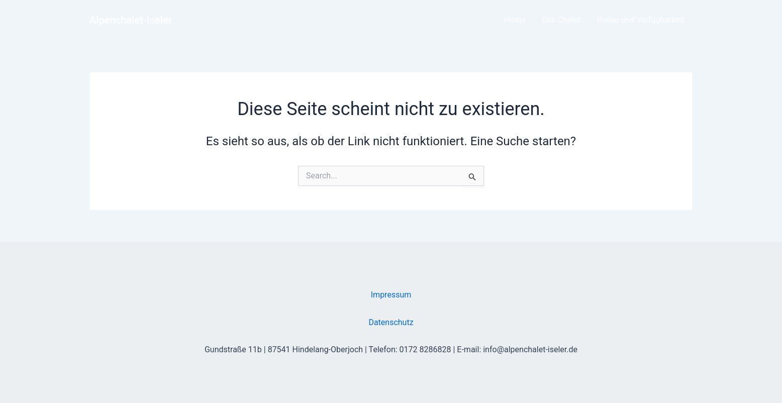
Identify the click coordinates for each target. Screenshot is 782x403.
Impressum (391, 294)
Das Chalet (561, 20)
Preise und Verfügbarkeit (641, 20)
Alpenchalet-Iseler (130, 20)
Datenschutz (390, 322)
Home (515, 20)
